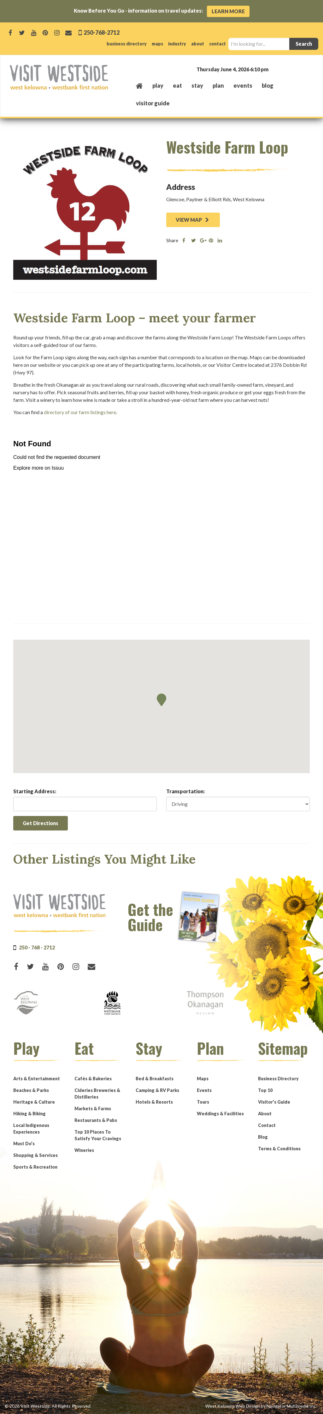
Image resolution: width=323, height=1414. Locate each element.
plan (218, 85)
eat (177, 85)
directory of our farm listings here (80, 412)
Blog (267, 85)
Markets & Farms (92, 1108)
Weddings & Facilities (220, 1113)
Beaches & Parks (31, 1090)
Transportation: (185, 791)
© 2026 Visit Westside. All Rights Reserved (48, 1406)
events (242, 85)
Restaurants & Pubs (95, 1120)
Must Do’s (24, 1143)
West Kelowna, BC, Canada (275, 69)
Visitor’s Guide (274, 1102)
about (197, 43)
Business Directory (278, 1078)
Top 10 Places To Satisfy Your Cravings (97, 1135)
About (265, 1113)
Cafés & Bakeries (93, 1078)
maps (157, 43)
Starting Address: (34, 791)
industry (177, 43)
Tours (203, 1102)
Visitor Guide (153, 103)
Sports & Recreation (35, 1167)
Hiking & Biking (29, 1113)
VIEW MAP (192, 220)
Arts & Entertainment (36, 1078)
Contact (267, 1125)
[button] (161, 700)
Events (204, 1090)
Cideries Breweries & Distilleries (97, 1094)
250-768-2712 (101, 32)
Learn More (228, 11)
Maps (202, 1078)
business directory (127, 43)
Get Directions (40, 823)
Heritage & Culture (34, 1102)
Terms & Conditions (279, 1148)
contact (217, 43)
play (157, 85)
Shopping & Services (35, 1155)
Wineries (84, 1150)
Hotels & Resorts (154, 1102)
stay (197, 85)
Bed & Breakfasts (154, 1078)
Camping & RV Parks (157, 1090)
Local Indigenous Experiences (31, 1129)
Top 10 (265, 1090)
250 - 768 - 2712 (37, 947)
